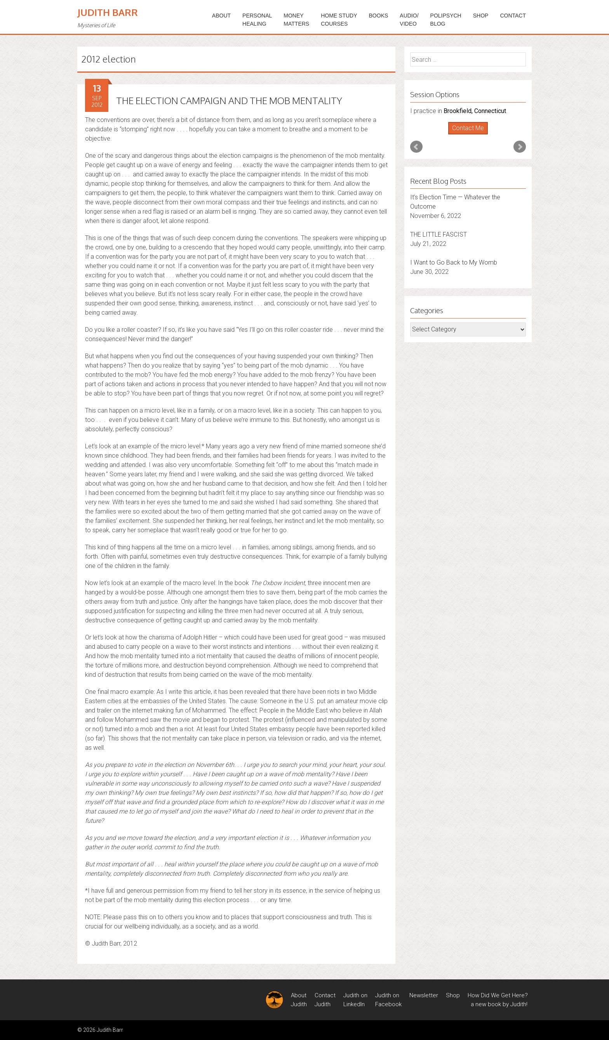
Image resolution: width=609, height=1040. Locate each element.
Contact (513, 15)
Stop (471, 134)
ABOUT (221, 15)
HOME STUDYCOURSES (339, 19)
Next (519, 147)
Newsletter (423, 995)
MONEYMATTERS (296, 19)
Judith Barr (107, 12)
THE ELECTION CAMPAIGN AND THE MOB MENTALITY (229, 100)
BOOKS (378, 15)
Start (465, 134)
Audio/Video (409, 19)
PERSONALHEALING (257, 19)
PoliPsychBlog (445, 19)
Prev (416, 147)
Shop (481, 15)
